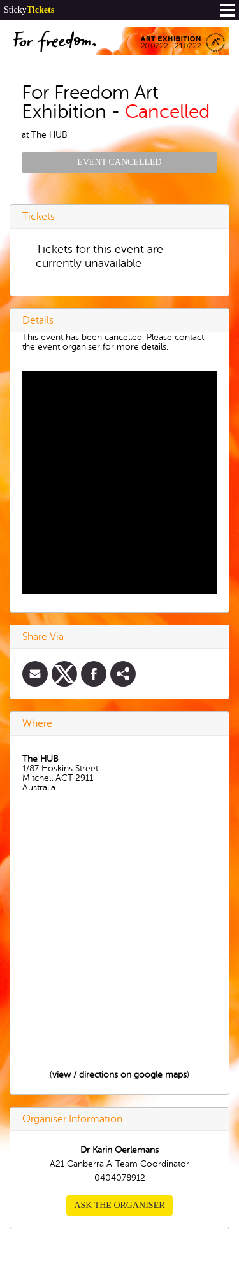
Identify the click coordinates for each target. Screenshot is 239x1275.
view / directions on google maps (119, 1074)
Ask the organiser (119, 1205)
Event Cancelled (119, 162)
